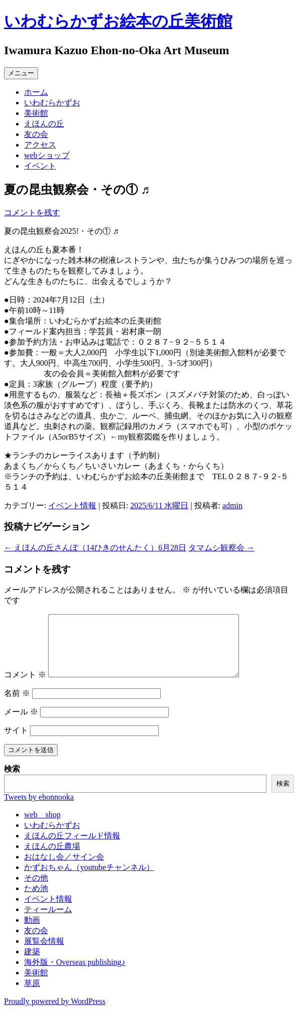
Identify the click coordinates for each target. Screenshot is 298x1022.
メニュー (21, 73)
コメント (25, 686)
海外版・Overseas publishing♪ (74, 974)
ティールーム (48, 921)
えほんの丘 (44, 123)
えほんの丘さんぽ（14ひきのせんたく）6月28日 (95, 547)
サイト (16, 742)
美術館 (36, 113)
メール (21, 723)
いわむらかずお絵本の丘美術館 (118, 21)
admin (232, 505)
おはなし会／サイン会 (64, 868)
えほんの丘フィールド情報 (72, 847)
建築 (32, 963)
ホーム (36, 92)
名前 (17, 705)
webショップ (47, 155)
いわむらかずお (52, 102)
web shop (42, 826)
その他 (36, 890)
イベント (40, 166)
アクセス (40, 144)
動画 (32, 932)
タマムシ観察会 (221, 547)
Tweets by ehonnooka (39, 809)
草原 (32, 995)
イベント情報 (72, 505)
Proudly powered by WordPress (54, 1013)
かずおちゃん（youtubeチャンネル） (89, 879)
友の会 (36, 134)
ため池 (36, 900)
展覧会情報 (44, 953)
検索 (12, 781)
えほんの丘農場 (52, 858)
